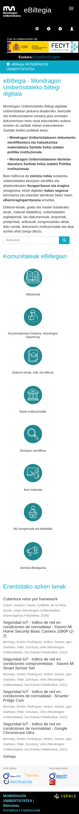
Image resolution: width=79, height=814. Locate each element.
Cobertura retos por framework (30, 599)
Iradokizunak (30, 810)
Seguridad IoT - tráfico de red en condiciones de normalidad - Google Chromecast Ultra (35, 728)
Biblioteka (11, 805)
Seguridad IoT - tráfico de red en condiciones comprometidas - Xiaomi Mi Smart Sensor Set (38, 663)
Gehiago (9, 756)
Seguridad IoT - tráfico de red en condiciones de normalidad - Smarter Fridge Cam (36, 696)
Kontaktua (10, 810)
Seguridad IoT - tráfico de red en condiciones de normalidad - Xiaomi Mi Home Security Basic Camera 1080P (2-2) (38, 629)
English (54, 57)
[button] (49, 29)
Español (40, 57)
